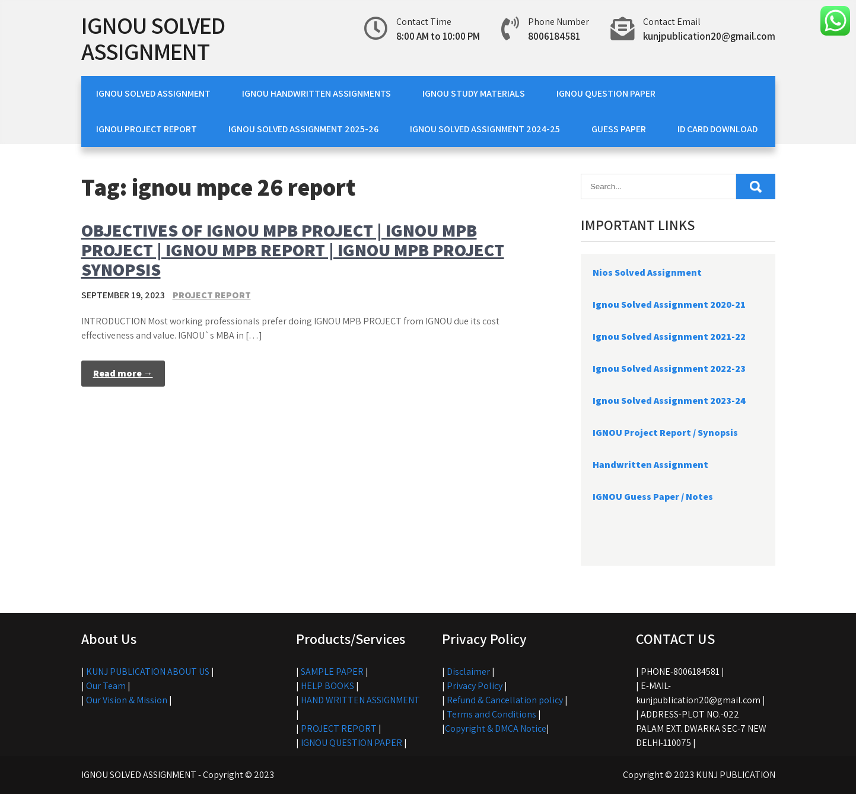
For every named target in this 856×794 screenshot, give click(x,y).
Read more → (123, 373)
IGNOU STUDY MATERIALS (473, 93)
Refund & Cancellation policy (505, 700)
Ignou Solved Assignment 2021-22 (669, 336)
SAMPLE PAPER (332, 671)
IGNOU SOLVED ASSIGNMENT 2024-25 (485, 129)
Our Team (106, 686)
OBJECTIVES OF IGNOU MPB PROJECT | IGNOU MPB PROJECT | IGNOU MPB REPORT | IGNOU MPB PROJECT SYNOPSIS (292, 249)
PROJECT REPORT (212, 295)
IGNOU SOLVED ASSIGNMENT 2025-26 (303, 129)
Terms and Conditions (491, 714)
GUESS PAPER (618, 129)
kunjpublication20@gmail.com (709, 36)
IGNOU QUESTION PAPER (605, 93)
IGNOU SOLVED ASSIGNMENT (153, 37)
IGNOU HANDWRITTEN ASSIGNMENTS (316, 93)
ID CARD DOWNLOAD (717, 129)
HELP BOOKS (327, 686)
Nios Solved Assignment (647, 272)
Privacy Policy (474, 686)
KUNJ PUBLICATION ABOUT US (147, 671)
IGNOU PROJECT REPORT (146, 129)
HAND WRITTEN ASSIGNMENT (360, 700)
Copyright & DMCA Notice (495, 728)
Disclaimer (468, 671)
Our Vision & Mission (126, 700)
